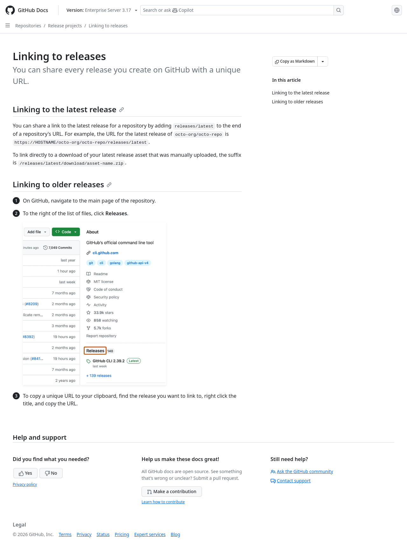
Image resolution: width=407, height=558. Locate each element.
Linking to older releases (62, 184)
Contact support (291, 481)
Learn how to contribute (163, 502)
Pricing (122, 534)
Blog (175, 534)
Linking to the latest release (68, 109)
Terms (65, 534)
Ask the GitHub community (302, 471)
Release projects (65, 26)
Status (103, 534)
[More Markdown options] (322, 61)
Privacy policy (25, 484)
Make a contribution (171, 491)
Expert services (150, 534)
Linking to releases (108, 26)
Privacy (84, 534)
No (51, 473)
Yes (25, 473)
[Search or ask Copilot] (242, 10)
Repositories (28, 26)
